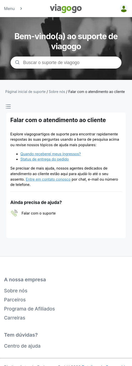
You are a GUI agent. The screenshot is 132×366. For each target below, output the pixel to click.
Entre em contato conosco (48, 179)
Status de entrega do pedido (44, 159)
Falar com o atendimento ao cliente (96, 92)
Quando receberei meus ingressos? (50, 154)
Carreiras (14, 318)
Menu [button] (13, 8)
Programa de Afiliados (29, 309)
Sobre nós (15, 291)
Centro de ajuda (22, 346)
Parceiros (15, 300)
